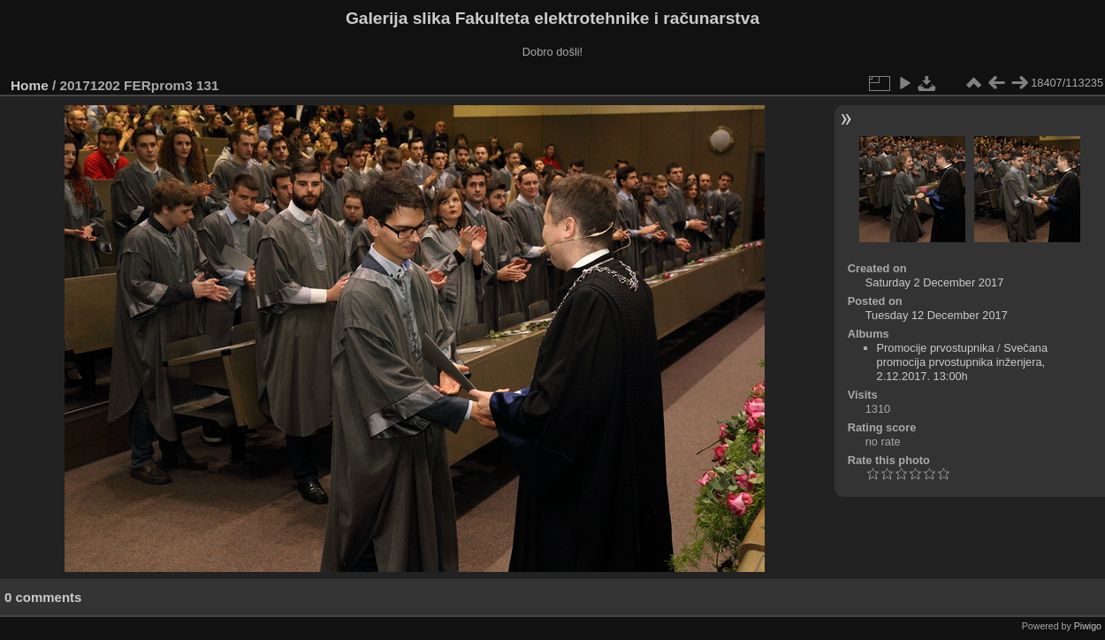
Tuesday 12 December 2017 (936, 315)
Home (30, 85)
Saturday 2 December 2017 (934, 282)
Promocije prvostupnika (935, 347)
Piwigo (1087, 626)
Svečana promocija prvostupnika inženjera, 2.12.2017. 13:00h (962, 362)
